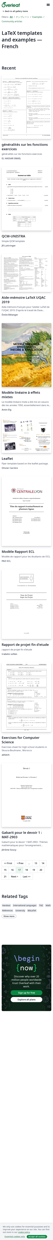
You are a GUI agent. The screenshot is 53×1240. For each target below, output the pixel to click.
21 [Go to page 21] (5, 876)
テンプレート (22, 16)
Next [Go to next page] (14, 876)
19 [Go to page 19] (33, 869)
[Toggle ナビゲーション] (48, 5)
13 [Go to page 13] (36, 863)
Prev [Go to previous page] (20, 863)
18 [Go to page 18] (26, 869)
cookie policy (24, 1232)
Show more (8, 916)
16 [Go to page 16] (12, 869)
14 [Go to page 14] (43, 863)
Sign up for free (26, 992)
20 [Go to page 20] (41, 869)
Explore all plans (27, 999)
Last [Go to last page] (26, 876)
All (11, 16)
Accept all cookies (36, 1236)
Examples (37, 16)
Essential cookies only (15, 1236)
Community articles (12, 21)
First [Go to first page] (8, 863)
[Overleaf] (11, 4)
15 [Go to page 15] (5, 869)
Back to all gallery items (15, 11)
